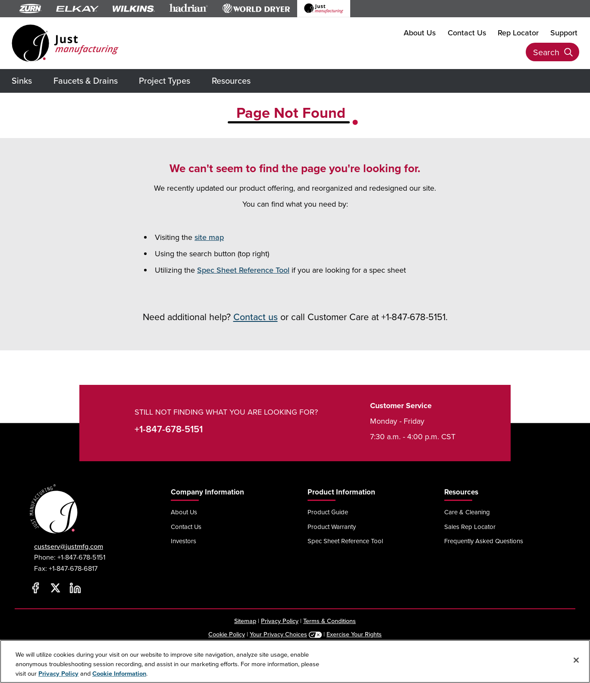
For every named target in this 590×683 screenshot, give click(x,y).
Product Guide (328, 511)
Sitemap (245, 620)
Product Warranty (332, 526)
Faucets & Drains (85, 80)
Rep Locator (518, 32)
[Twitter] (55, 587)
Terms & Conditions (329, 620)
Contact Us (467, 32)
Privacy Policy (279, 620)
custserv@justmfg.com (68, 546)
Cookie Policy (226, 634)
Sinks (22, 80)
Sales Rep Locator (470, 526)
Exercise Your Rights (354, 634)
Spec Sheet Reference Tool (243, 269)
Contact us (255, 316)
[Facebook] (35, 587)
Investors (183, 540)
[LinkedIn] (75, 587)
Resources (231, 80)
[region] (295, 661)
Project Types (164, 80)
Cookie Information (119, 673)
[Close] (576, 660)
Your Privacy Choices (278, 634)
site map (209, 237)
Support (563, 32)
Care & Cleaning (467, 511)
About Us (420, 32)
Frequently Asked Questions (483, 540)
